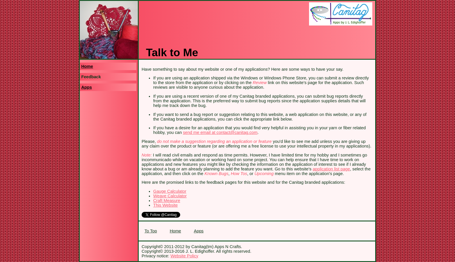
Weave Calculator (170, 196)
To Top (151, 231)
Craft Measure (166, 200)
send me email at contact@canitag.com (220, 132)
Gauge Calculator (169, 191)
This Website (165, 205)
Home (87, 66)
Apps (86, 87)
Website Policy (184, 256)
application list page (331, 169)
